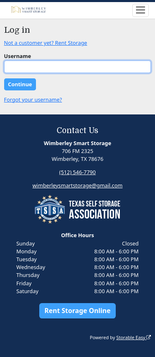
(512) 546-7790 (77, 172)
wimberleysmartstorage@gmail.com (78, 185)
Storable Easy (133, 337)
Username (17, 56)
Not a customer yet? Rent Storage (45, 42)
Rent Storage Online (77, 310)
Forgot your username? (33, 99)
